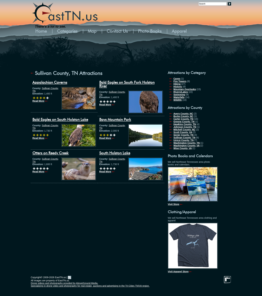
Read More (38, 101)
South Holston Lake (114, 153)
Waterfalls (178, 97)
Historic (177, 86)
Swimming (179, 94)
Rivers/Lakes (180, 92)
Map (92, 31)
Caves (176, 78)
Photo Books (150, 31)
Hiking (177, 84)
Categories (67, 31)
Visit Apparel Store (178, 271)
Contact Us (117, 31)
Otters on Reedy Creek (50, 153)
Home (41, 31)
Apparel (179, 31)
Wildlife (177, 100)
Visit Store (173, 204)
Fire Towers (179, 81)
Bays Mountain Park (115, 119)
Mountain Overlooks (184, 89)
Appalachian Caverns (49, 82)
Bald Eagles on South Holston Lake (60, 119)
